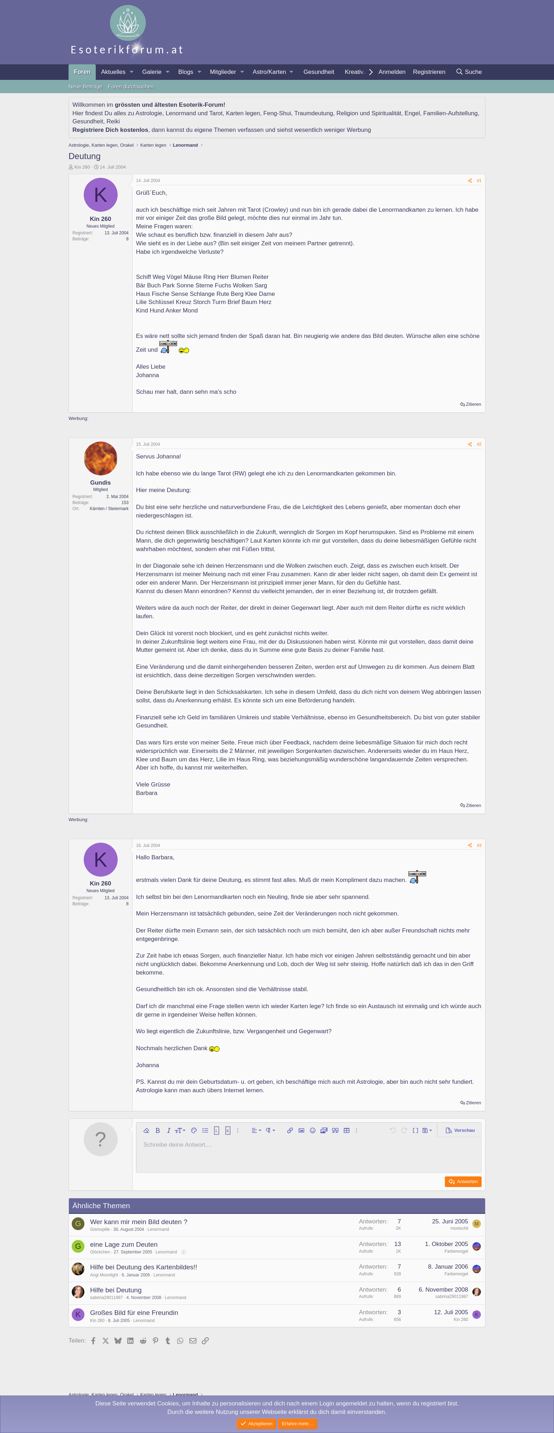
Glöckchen (100, 1252)
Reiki (113, 121)
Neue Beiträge (85, 86)
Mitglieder (223, 72)
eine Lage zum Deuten (124, 1244)
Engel (412, 113)
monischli (459, 1228)
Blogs (186, 72)
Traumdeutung (313, 113)
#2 (479, 444)
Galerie (151, 72)
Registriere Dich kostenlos (110, 130)
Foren (82, 72)
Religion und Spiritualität (368, 113)
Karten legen (243, 113)
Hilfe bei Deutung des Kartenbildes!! (143, 1267)
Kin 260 (82, 167)
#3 (479, 845)
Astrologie (149, 113)
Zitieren (473, 404)
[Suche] (468, 72)
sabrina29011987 (106, 1297)
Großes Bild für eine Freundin (134, 1312)
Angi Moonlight (104, 1275)
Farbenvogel (456, 1251)
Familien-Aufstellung (450, 113)
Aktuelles (113, 72)
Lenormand (181, 113)
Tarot (216, 113)
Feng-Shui (277, 113)
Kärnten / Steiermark (109, 508)
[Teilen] (470, 181)
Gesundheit (318, 72)
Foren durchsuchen (131, 86)
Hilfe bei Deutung (116, 1290)
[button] (131, 72)
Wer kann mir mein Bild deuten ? (138, 1222)
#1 (479, 180)
